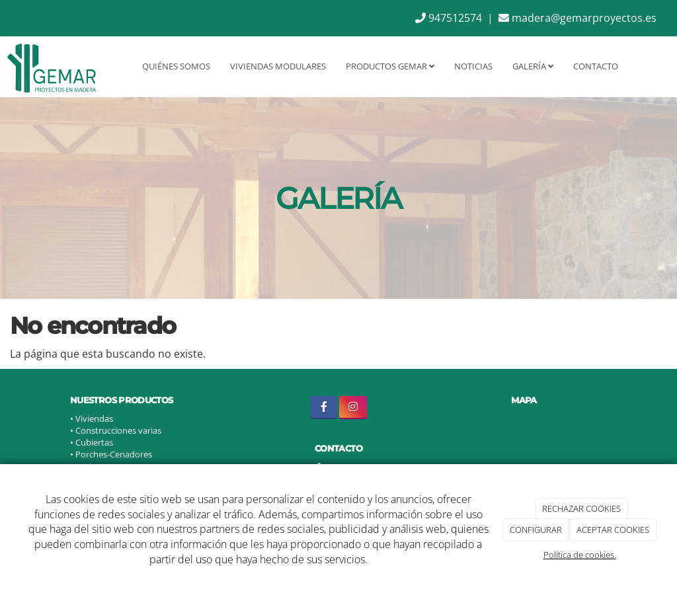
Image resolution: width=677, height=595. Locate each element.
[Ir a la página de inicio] (51, 66)
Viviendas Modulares (278, 66)
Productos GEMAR (390, 66)
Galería (532, 66)
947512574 (448, 18)
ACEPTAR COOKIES (613, 530)
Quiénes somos (176, 66)
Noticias (473, 66)
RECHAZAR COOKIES (581, 508)
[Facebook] (323, 407)
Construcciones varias (119, 430)
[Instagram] (352, 407)
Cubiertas (94, 442)
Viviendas (94, 418)
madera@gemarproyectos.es (577, 18)
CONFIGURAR (536, 530)
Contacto (595, 66)
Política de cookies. (579, 555)
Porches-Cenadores (113, 454)
